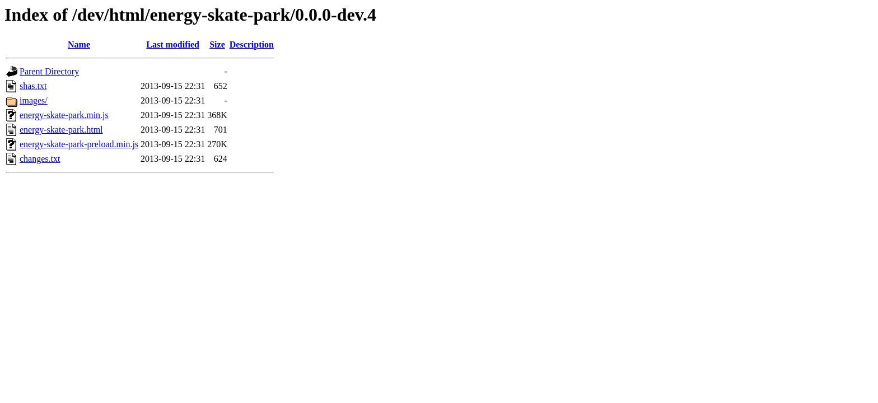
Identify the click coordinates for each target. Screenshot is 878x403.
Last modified (172, 44)
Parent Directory (49, 71)
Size (217, 44)
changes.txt (40, 158)
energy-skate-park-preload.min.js (79, 144)
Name (79, 44)
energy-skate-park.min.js (64, 115)
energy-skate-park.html (61, 129)
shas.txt (33, 86)
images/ (34, 100)
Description (252, 44)
